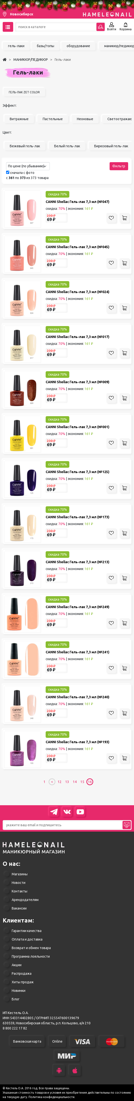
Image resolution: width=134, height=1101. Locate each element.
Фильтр (118, 166)
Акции (16, 965)
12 (60, 782)
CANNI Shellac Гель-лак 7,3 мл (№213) (77, 562)
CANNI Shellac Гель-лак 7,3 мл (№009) (77, 382)
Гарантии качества (26, 931)
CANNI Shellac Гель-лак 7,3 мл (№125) (77, 472)
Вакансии (19, 908)
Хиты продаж (23, 982)
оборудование (78, 46)
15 (82, 782)
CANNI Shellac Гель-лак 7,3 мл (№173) (77, 517)
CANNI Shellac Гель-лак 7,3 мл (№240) (77, 697)
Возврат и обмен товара (31, 948)
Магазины (20, 874)
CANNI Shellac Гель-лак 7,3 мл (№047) (77, 202)
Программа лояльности (31, 956)
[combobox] (28, 166)
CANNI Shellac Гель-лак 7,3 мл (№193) (77, 742)
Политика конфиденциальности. (52, 1097)
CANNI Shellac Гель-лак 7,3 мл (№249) (77, 607)
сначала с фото (20, 173)
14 (75, 782)
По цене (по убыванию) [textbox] (26, 166)
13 (67, 782)
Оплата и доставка (27, 939)
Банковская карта (27, 1041)
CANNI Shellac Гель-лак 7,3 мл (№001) (77, 427)
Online (57, 1041)
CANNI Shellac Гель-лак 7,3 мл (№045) (77, 247)
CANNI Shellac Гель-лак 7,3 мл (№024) (77, 292)
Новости (18, 883)
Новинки (18, 991)
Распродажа (21, 973)
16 (90, 782)
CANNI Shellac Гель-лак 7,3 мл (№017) (77, 337)
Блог (16, 999)
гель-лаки (16, 46)
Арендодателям (25, 900)
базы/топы (45, 46)
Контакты (19, 891)
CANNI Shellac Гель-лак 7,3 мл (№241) (77, 652)
